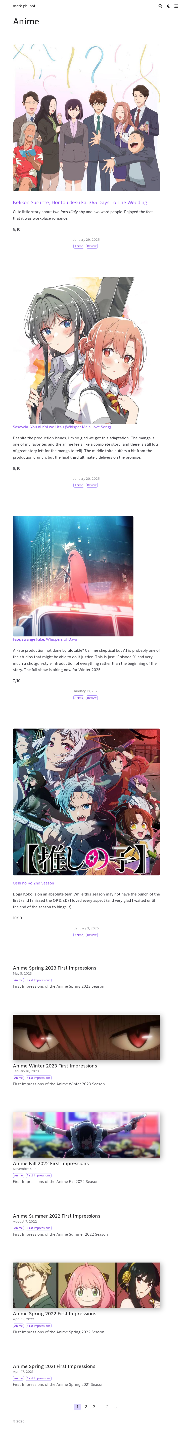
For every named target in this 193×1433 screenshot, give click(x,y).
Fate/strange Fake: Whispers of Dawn (45, 639)
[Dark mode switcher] (169, 6)
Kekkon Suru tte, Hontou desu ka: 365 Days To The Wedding (80, 202)
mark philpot (24, 6)
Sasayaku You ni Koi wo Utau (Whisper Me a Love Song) (62, 427)
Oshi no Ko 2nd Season (33, 883)
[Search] (160, 6)
